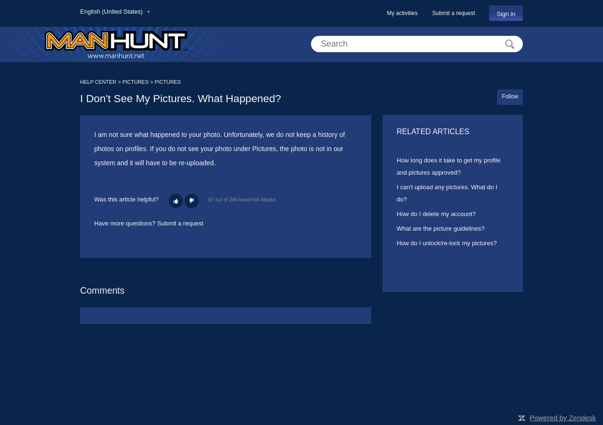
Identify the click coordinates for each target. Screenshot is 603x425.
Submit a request (453, 13)
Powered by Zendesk (563, 418)
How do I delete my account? (436, 213)
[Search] (417, 44)
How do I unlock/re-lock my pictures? (447, 243)
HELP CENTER (98, 82)
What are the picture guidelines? (440, 228)
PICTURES (135, 82)
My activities (402, 13)
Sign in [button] (506, 13)
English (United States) (112, 11)
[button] (176, 201)
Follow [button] (510, 96)
